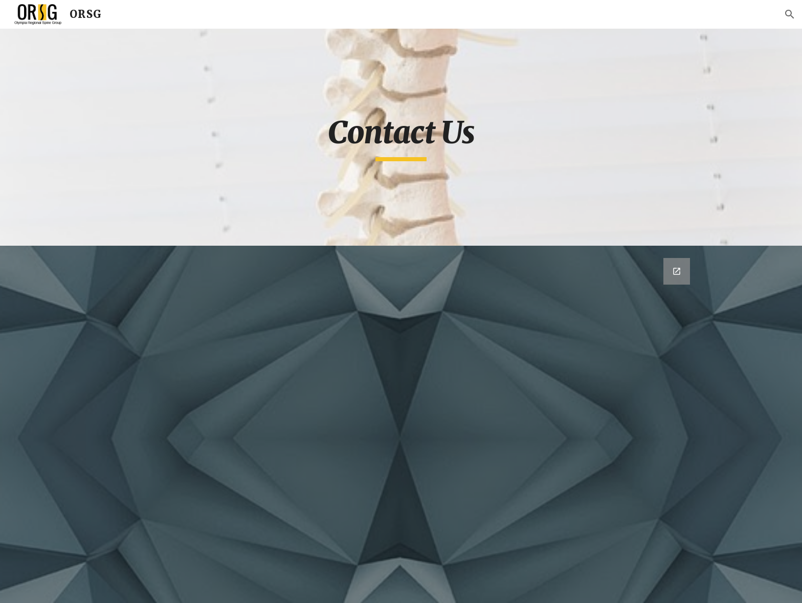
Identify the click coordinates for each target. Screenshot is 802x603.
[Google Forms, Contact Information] (401, 424)
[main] (401, 137)
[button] (789, 14)
